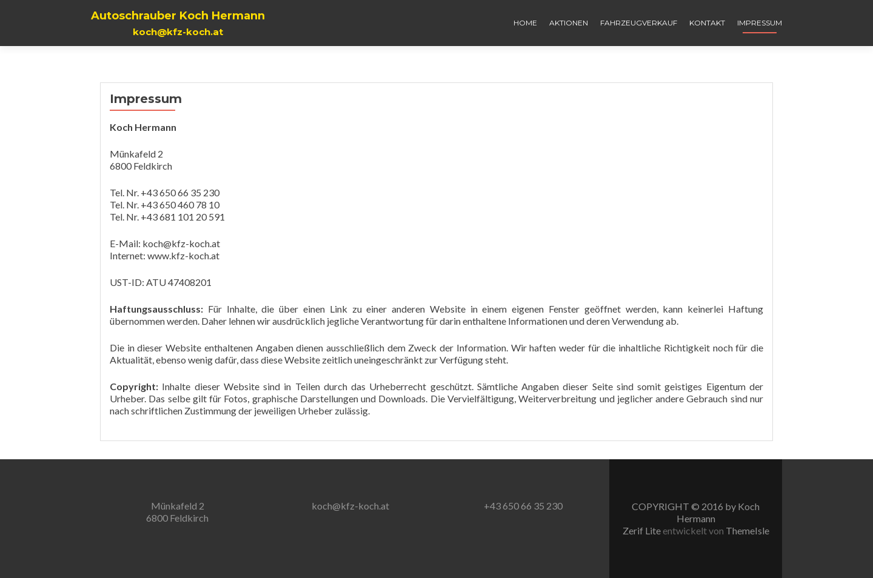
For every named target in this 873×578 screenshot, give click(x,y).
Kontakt (707, 22)
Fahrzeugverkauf (638, 22)
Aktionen (568, 22)
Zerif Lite (643, 530)
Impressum (759, 22)
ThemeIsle (747, 530)
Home (525, 22)
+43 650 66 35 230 (523, 505)
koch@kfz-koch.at (350, 505)
